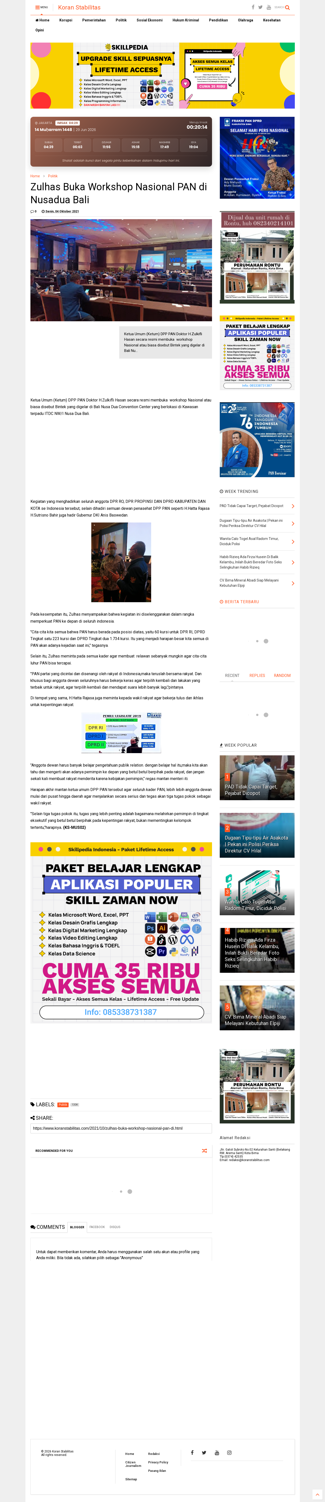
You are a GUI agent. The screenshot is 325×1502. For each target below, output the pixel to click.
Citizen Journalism (133, 1464)
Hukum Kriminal (186, 20)
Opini (39, 30)
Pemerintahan (94, 20)
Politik (121, 20)
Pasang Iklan (157, 1471)
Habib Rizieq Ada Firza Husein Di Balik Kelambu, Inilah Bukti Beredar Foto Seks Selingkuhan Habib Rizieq (252, 953)
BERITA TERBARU (239, 601)
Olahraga (245, 20)
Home (42, 20)
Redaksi (154, 1454)
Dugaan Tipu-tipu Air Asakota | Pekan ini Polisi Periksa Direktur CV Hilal (256, 844)
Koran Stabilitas (79, 7)
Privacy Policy (158, 1462)
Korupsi (65, 20)
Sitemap (131, 1479)
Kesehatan (272, 20)
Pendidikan (218, 20)
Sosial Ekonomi (150, 20)
